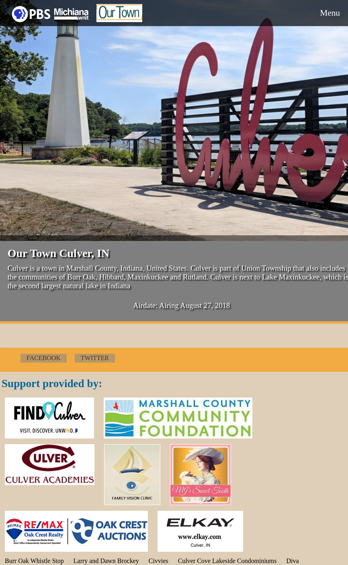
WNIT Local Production (50, 13)
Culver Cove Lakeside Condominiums (227, 560)
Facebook (44, 358)
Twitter (95, 358)
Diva (293, 560)
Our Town (119, 19)
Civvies (158, 560)
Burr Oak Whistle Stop (34, 560)
